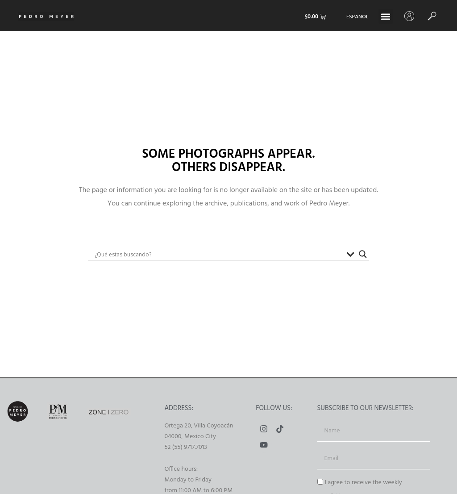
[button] (385, 16)
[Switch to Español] (357, 17)
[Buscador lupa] (363, 254)
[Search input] (218, 254)
